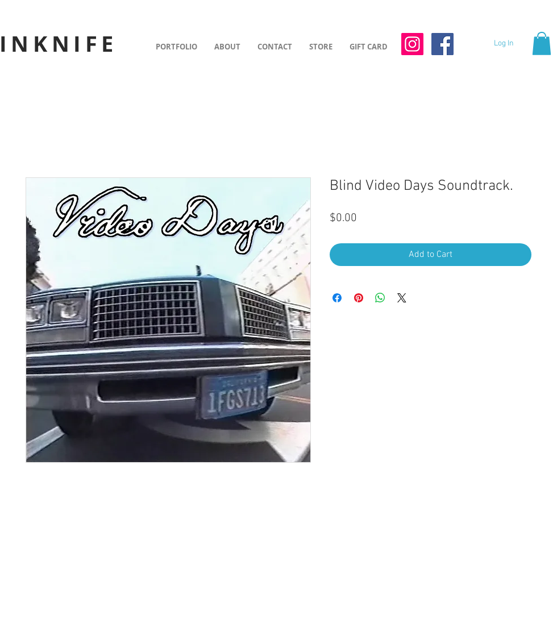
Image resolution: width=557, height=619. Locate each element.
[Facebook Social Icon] (442, 44)
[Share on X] (402, 298)
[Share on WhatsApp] (380, 298)
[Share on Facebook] (337, 298)
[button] (541, 43)
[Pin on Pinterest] (358, 298)
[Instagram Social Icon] (412, 44)
